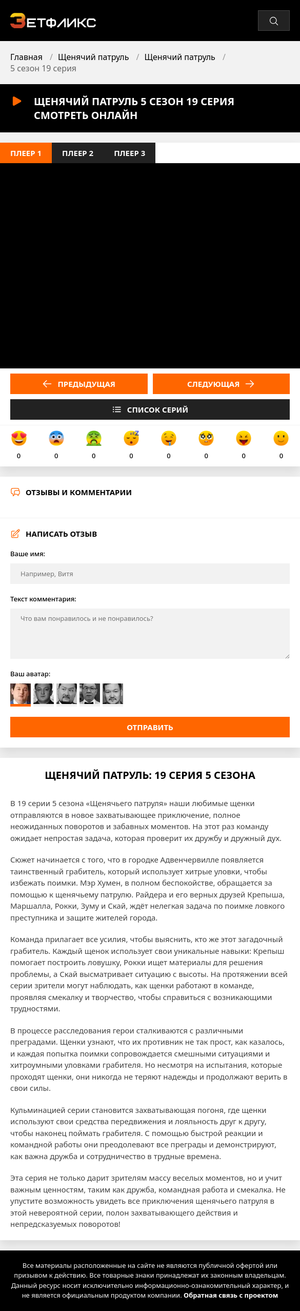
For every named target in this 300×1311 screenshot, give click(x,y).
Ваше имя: (27, 553)
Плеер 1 (26, 153)
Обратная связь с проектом (231, 1295)
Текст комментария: (43, 598)
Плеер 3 (129, 153)
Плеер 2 (77, 153)
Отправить (150, 727)
